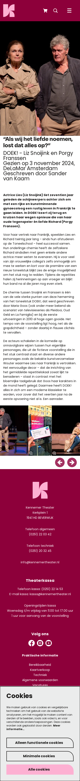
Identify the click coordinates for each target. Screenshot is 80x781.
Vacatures (40, 685)
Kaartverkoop (40, 670)
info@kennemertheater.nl (40, 562)
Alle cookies (39, 769)
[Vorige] (60, 462)
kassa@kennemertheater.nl (50, 594)
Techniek (40, 675)
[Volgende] (72, 462)
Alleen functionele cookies (39, 742)
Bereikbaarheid (40, 665)
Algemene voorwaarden (40, 680)
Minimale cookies (39, 756)
